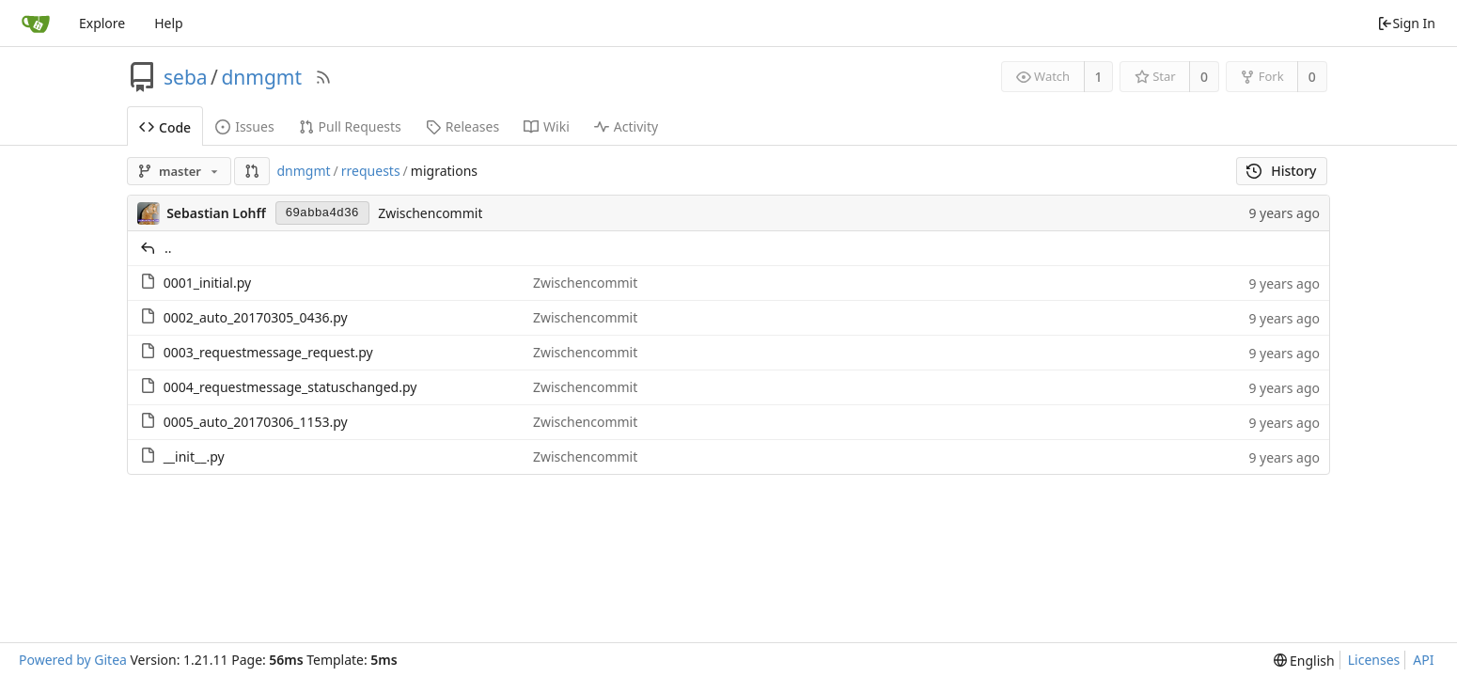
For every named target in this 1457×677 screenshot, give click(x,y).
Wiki (547, 126)
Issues (244, 126)
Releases (462, 126)
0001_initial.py (207, 282)
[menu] (1304, 660)
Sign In (1406, 23)
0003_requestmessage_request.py (268, 352)
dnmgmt (261, 77)
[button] (252, 171)
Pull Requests (350, 126)
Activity (626, 126)
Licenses (1374, 660)
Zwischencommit (430, 213)
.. (168, 248)
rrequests (370, 171)
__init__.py (194, 456)
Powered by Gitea (73, 660)
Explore (102, 23)
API (1423, 660)
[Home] (35, 23)
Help (168, 23)
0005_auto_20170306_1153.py (256, 422)
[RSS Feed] (323, 77)
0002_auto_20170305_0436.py (256, 317)
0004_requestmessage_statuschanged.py (290, 387)
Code (165, 127)
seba (186, 77)
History (1281, 171)
